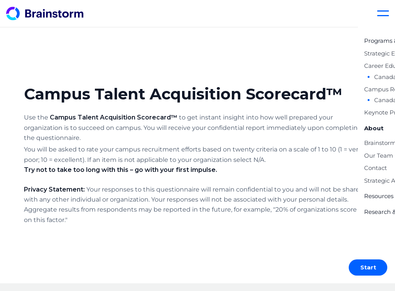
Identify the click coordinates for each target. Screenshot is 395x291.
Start (368, 267)
